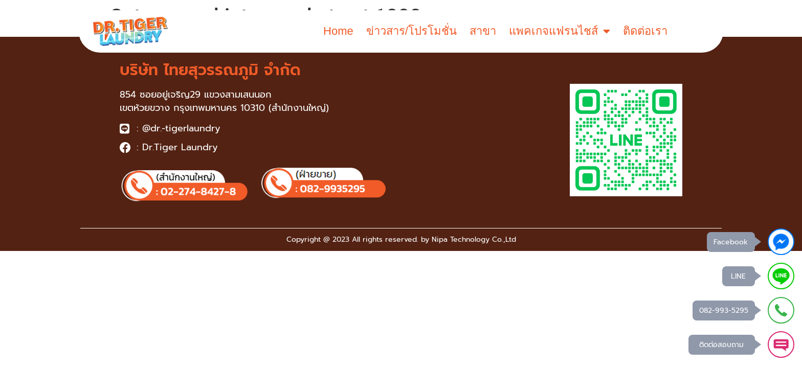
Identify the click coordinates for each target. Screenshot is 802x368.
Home (338, 31)
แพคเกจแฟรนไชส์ (559, 31)
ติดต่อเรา (645, 31)
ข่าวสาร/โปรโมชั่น (411, 31)
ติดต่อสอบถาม (721, 344)
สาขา (483, 31)
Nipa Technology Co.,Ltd (474, 239)
